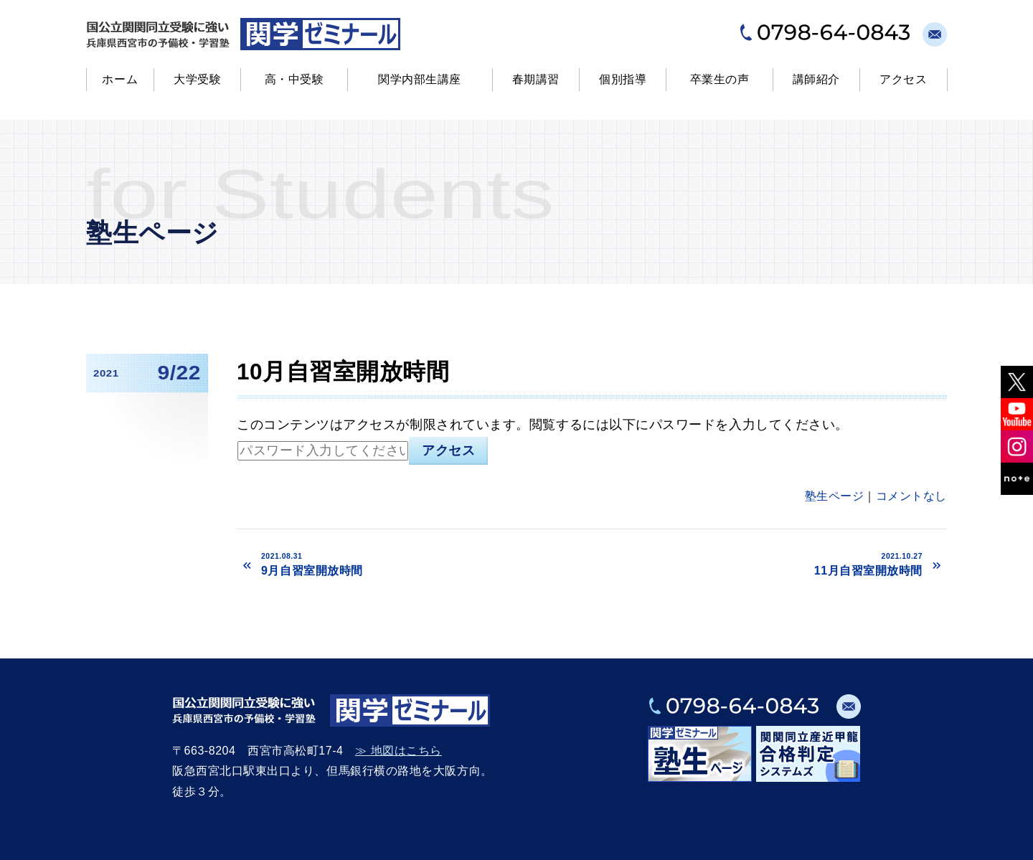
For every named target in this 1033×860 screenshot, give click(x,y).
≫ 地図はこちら (398, 751)
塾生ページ (834, 496)
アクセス (903, 79)
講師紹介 (816, 79)
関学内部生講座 (419, 79)
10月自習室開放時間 (343, 371)
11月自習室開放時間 (759, 564)
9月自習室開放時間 (421, 564)
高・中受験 (294, 79)
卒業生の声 (720, 79)
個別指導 (622, 79)
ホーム (120, 79)
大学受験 (197, 79)
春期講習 (536, 79)
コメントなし (911, 496)
